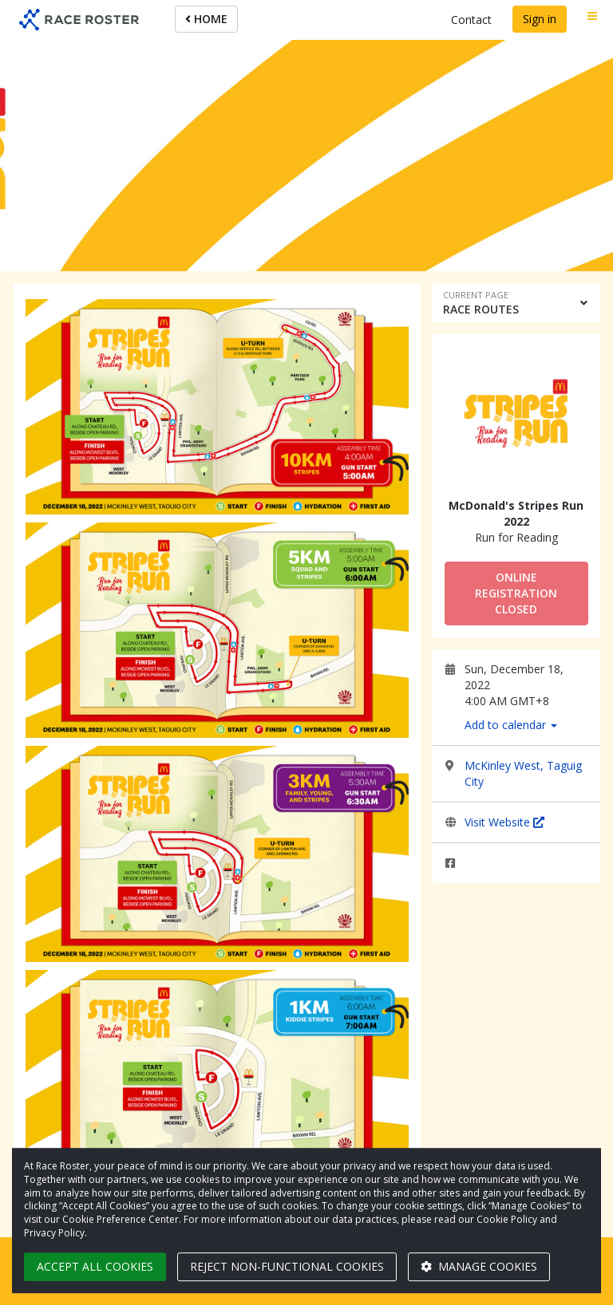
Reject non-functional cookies (287, 1266)
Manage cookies (479, 1266)
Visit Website (504, 822)
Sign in (539, 18)
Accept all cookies (95, 1266)
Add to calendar (511, 724)
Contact (471, 19)
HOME (206, 18)
